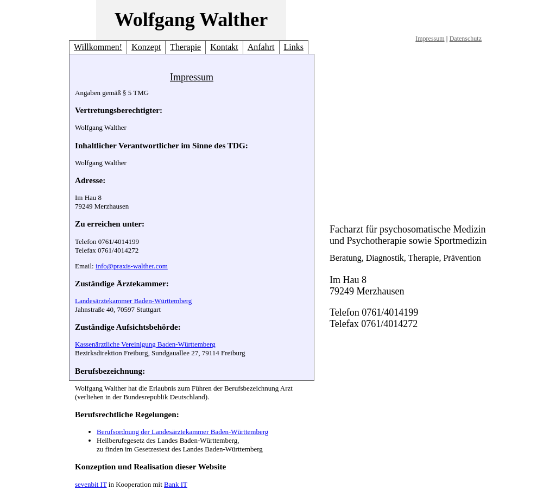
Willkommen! (98, 47)
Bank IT (175, 484)
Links (294, 47)
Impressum (429, 38)
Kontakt (224, 47)
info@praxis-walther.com (132, 266)
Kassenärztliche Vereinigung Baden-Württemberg (145, 344)
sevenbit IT (91, 484)
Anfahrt (261, 47)
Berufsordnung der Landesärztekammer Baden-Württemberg (182, 432)
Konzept (146, 47)
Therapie (185, 47)
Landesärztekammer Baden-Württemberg (133, 301)
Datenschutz (466, 38)
